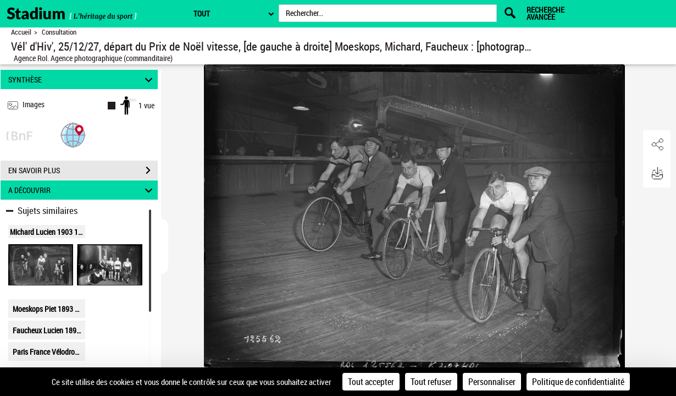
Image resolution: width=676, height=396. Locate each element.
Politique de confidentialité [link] (578, 382)
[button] (73, 134)
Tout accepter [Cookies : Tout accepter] (371, 382)
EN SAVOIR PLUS (83, 170)
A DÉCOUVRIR (82, 190)
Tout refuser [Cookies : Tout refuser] (431, 382)
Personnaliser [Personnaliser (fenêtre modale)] (492, 382)
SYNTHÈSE (82, 79)
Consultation (59, 32)
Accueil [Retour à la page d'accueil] (21, 32)
